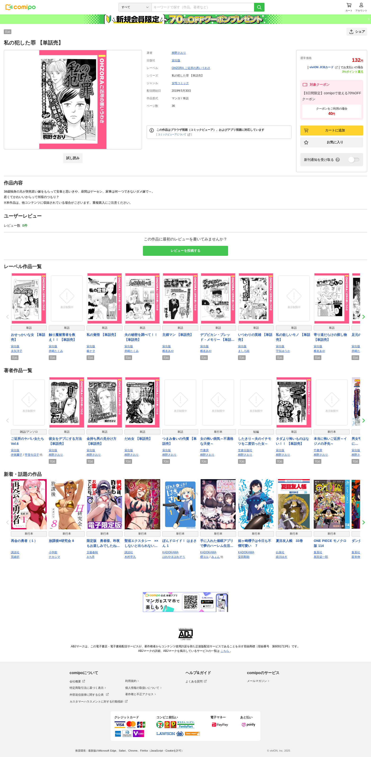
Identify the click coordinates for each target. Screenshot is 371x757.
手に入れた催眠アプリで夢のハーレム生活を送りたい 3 (216, 543)
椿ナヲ (91, 351)
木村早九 (130, 557)
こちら (225, 651)
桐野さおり (179, 52)
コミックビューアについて (174, 134)
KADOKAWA (170, 552)
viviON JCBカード (323, 67)
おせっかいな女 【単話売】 (28, 337)
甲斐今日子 (32, 454)
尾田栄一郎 (321, 557)
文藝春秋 (92, 552)
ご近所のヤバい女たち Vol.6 (27, 441)
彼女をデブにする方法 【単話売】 (65, 441)
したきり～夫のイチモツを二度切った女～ (254, 441)
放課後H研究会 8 (61, 541)
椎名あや (168, 351)
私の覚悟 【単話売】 (102, 335)
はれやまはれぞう (173, 557)
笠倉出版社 (245, 450)
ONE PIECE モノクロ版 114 (330, 543)
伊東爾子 (16, 454)
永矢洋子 (16, 351)
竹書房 (204, 450)
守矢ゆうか (283, 351)
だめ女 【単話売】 (138, 439)
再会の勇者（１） (24, 541)
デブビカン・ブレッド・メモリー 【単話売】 (215, 337)
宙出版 (176, 60)
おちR (90, 557)
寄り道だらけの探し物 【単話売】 (330, 337)
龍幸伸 (356, 557)
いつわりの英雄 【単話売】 (255, 337)
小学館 (53, 552)
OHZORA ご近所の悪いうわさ (191, 68)
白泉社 (280, 552)
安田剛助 (243, 557)
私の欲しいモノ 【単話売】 (293, 337)
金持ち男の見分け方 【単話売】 (101, 441)
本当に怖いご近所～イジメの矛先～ (330, 441)
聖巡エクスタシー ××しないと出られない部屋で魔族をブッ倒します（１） (141, 543)
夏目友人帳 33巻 (289, 541)
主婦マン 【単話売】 (177, 335)
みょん (215, 557)
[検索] (259, 7)
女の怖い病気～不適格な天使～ (216, 441)
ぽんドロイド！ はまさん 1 (179, 543)
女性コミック (180, 83)
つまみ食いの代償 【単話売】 (179, 441)
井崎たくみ (56, 351)
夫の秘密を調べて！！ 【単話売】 (141, 337)
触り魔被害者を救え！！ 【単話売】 (62, 337)
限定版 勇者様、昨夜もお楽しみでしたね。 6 (103, 543)
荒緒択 (15, 557)
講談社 (15, 552)
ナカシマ (54, 557)
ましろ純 (243, 351)
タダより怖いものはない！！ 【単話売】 (292, 441)
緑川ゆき (281, 557)
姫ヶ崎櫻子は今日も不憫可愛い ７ (254, 543)
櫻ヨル (204, 557)
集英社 (318, 552)
